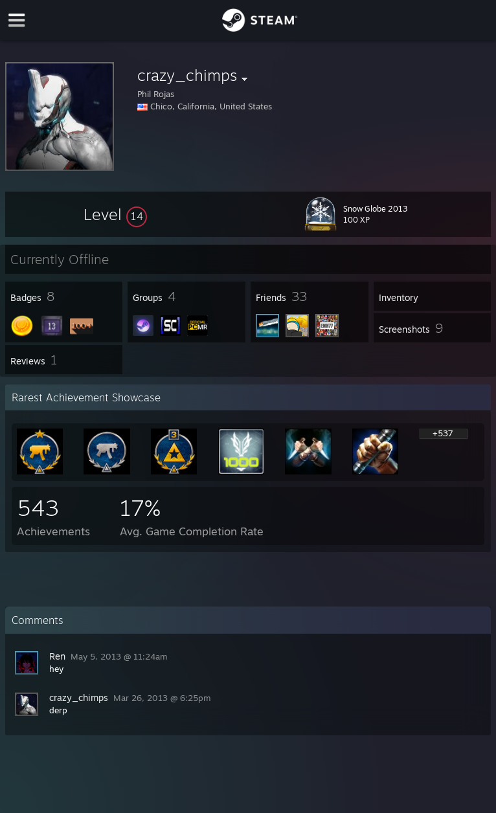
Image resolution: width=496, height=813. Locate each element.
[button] (115, 214)
